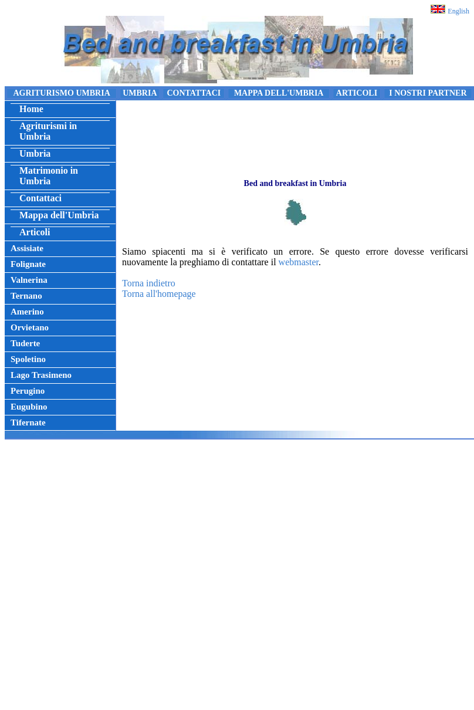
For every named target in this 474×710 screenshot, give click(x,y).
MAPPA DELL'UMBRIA (279, 93)
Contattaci (40, 198)
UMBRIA (140, 93)
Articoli (34, 232)
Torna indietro (148, 283)
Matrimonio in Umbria (48, 175)
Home (31, 109)
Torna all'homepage (159, 294)
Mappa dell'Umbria (59, 215)
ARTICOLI (356, 93)
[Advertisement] (235, 577)
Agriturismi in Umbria (48, 131)
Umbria (34, 153)
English (458, 11)
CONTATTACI (194, 93)
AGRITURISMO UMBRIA (61, 93)
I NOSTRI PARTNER (427, 93)
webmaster (299, 262)
